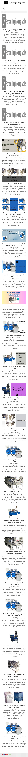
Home (3, 11)
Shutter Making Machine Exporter (14, 183)
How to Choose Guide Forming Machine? (14, 306)
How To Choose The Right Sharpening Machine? (14, 736)
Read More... (20, 42)
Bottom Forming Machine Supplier (14, 153)
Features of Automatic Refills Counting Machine (14, 645)
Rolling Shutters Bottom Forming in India (14, 491)
